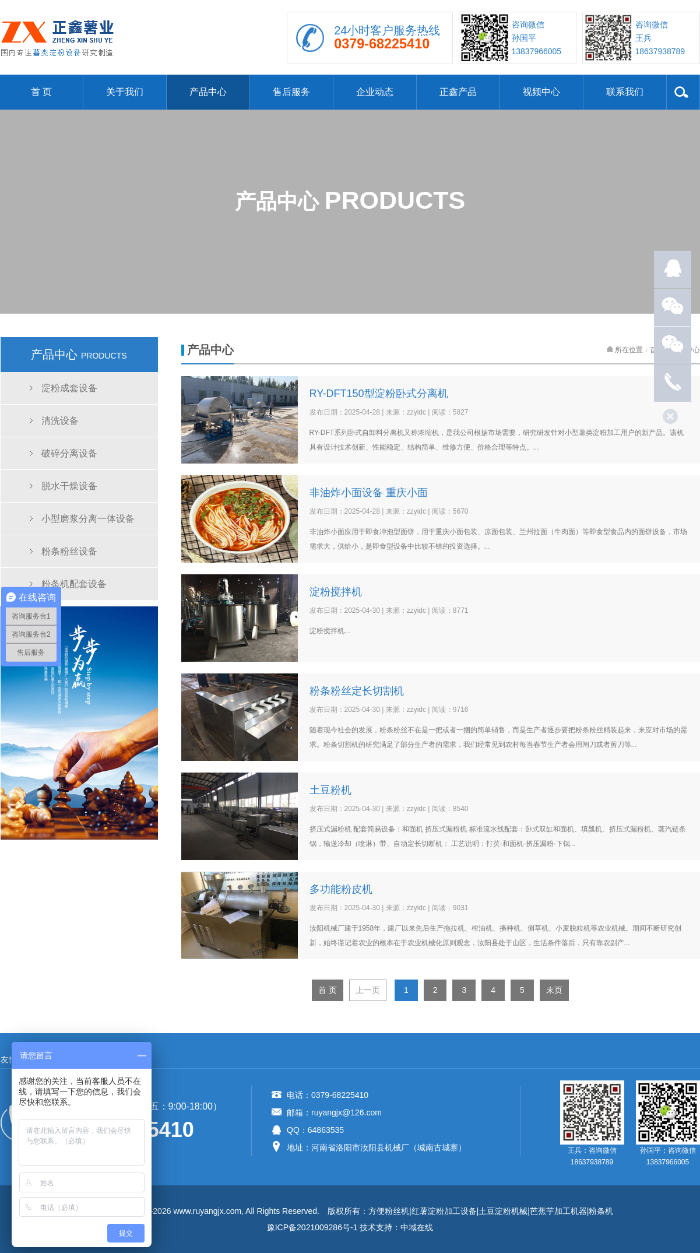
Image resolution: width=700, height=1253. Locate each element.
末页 (554, 990)
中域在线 (416, 1227)
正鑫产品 (458, 92)
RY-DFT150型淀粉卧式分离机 (378, 393)
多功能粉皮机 (340, 889)
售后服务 (291, 92)
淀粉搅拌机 (335, 592)
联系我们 (624, 92)
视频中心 (541, 92)
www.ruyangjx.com (207, 1211)
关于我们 (124, 92)
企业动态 (374, 92)
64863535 (326, 1130)
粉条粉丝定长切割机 (356, 691)
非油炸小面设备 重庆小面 (368, 493)
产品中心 (208, 92)
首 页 (41, 92)
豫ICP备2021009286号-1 (312, 1227)
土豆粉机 (330, 790)
